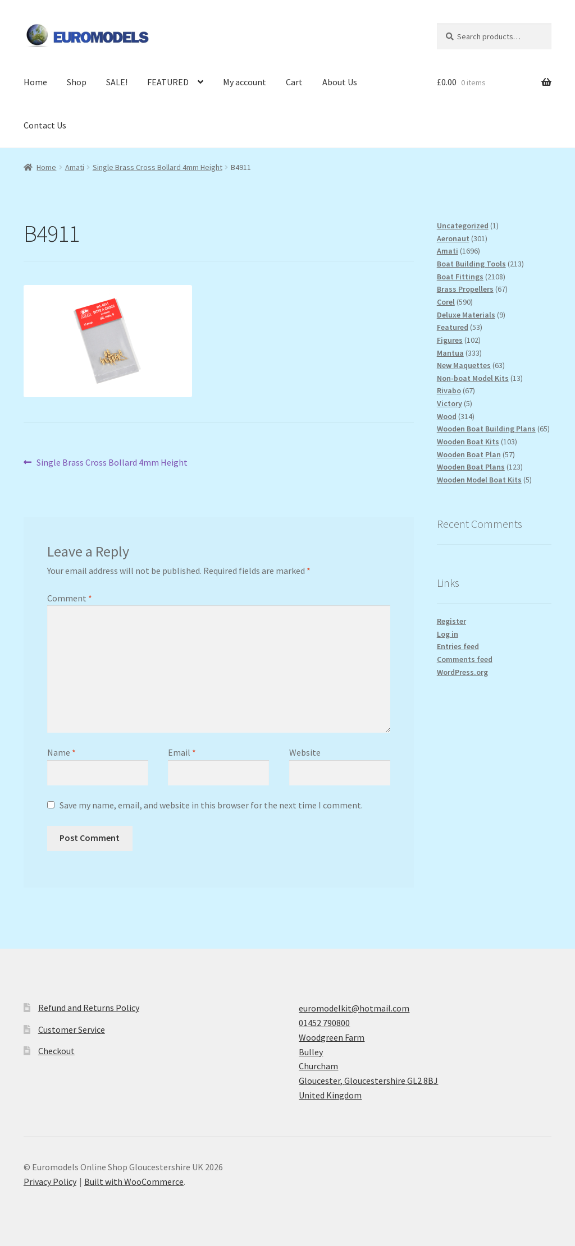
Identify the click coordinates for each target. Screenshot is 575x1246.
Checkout (56, 1050)
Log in (447, 634)
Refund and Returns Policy (88, 1007)
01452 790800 (324, 1022)
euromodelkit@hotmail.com (354, 1008)
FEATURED (168, 82)
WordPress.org (462, 672)
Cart (294, 82)
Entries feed (458, 646)
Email (182, 752)
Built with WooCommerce (134, 1181)
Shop (76, 82)
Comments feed (464, 659)
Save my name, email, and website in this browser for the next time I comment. (211, 805)
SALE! (116, 82)
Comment (69, 598)
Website (305, 752)
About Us (339, 82)
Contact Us (45, 125)
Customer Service (71, 1029)
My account (244, 82)
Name (61, 752)
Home (35, 82)
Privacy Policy (50, 1181)
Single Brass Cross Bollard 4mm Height (157, 167)
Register (451, 621)
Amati (74, 167)
